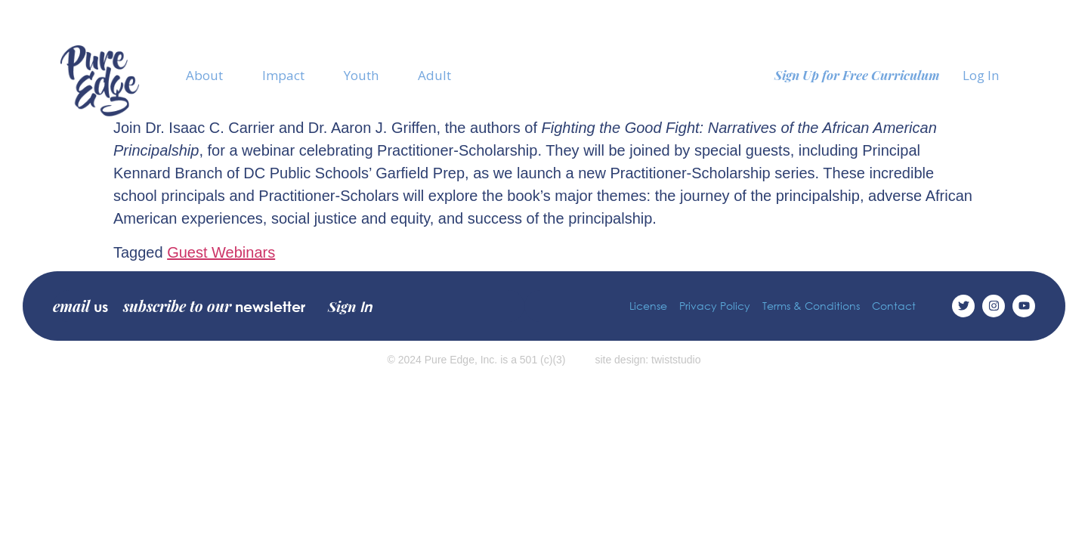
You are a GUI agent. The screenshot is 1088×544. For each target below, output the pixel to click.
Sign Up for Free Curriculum (857, 74)
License (648, 305)
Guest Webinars (221, 252)
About (204, 75)
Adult (434, 75)
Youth (361, 75)
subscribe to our (214, 306)
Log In (981, 75)
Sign (350, 306)
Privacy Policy (714, 305)
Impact (283, 75)
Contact (894, 305)
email (80, 306)
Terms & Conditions (811, 305)
